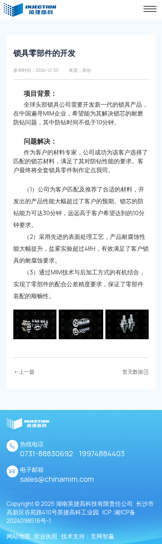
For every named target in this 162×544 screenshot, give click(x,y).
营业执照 (45, 536)
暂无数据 (135, 372)
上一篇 (23, 372)
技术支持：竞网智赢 (87, 536)
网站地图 (18, 536)
